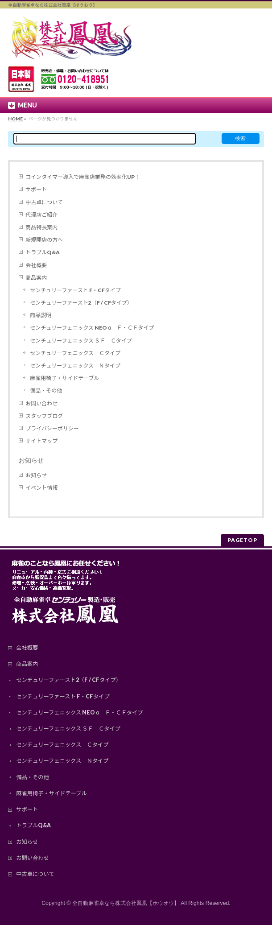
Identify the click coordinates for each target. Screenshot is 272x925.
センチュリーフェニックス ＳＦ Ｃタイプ (81, 340)
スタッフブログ (44, 416)
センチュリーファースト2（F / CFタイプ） (81, 302)
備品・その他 (46, 390)
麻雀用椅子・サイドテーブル (64, 378)
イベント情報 (41, 487)
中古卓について (44, 202)
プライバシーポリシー (52, 428)
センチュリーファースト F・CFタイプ (75, 290)
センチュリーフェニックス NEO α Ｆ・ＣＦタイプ (92, 327)
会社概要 (36, 265)
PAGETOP (242, 540)
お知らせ (31, 460)
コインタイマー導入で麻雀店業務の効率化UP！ (82, 176)
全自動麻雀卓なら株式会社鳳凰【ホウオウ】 (125, 903)
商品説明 (40, 315)
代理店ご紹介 (41, 214)
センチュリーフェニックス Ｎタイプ (75, 365)
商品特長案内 (41, 227)
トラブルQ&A (42, 252)
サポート (36, 189)
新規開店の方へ (44, 239)
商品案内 (36, 277)
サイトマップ (41, 441)
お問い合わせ (41, 403)
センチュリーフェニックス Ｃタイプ (75, 353)
